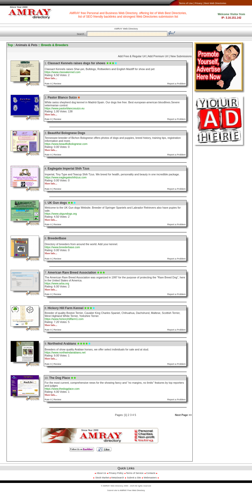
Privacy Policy (116, 473)
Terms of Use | (186, 3)
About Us (101, 473)
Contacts (151, 473)
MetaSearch (117, 477)
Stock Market (102, 477)
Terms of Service (134, 473)
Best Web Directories (215, 3)
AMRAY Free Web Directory (132, 490)
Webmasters (150, 477)
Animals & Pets (26, 45)
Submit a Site (134, 477)
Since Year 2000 (18, 7)
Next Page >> (183, 414)
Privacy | (199, 3)
